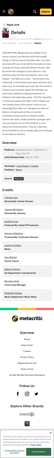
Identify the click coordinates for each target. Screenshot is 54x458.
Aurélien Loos (11, 221)
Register (46, 11)
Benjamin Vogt (12, 281)
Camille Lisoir (11, 197)
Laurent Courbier (13, 245)
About (27, 339)
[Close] (51, 433)
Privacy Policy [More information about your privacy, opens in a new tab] (35, 445)
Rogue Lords (10, 24)
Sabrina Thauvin (12, 269)
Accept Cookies (38, 452)
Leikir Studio (23, 166)
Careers (27, 351)
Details (37, 43)
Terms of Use (27, 369)
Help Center (27, 345)
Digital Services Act (27, 363)
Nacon (19, 169)
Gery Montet (11, 257)
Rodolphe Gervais (13, 293)
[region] (27, 444)
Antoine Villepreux (14, 233)
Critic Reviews (9, 43)
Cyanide (34, 166)
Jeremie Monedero (14, 209)
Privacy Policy (27, 357)
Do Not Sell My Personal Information (27, 375)
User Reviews (25, 43)
